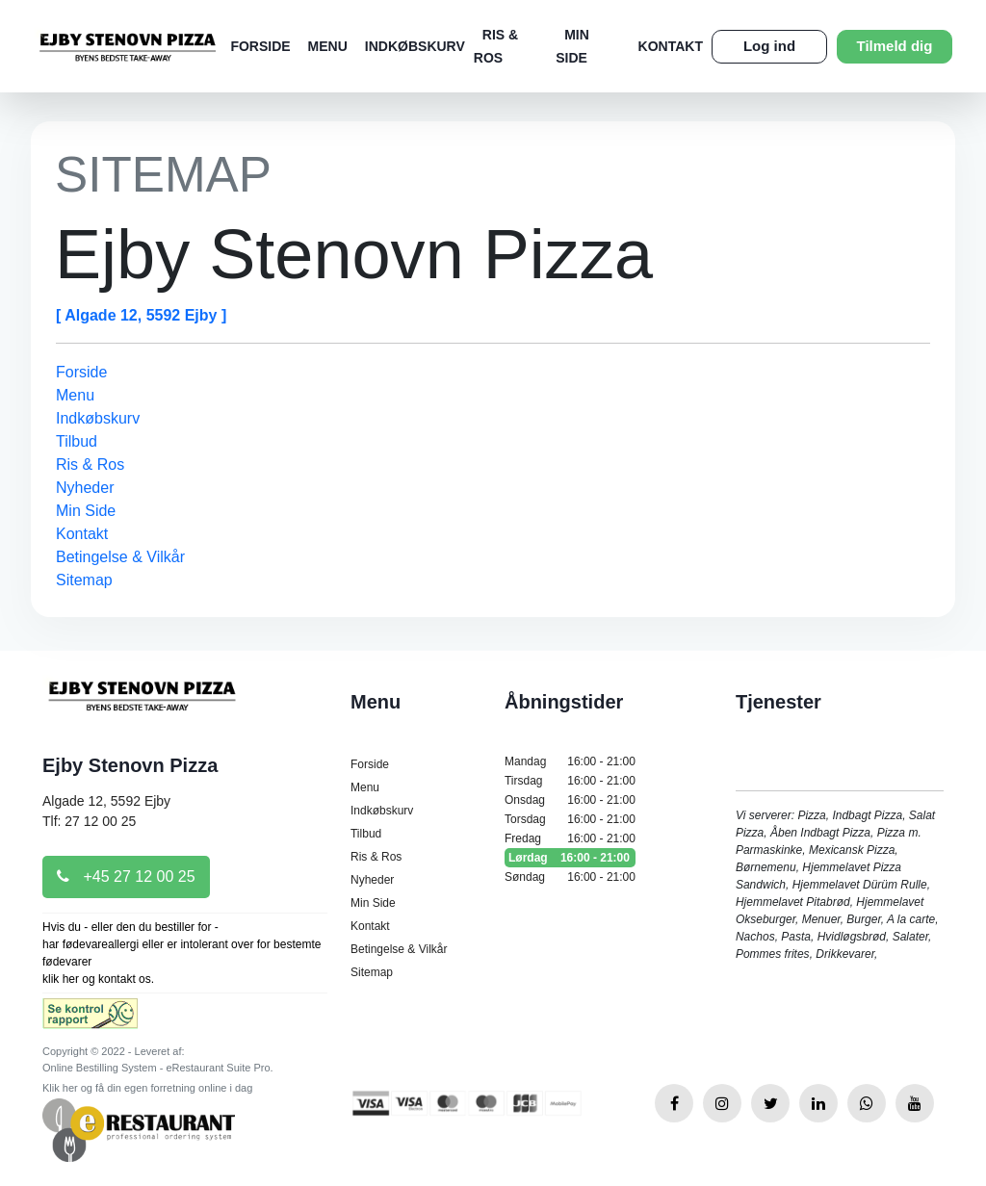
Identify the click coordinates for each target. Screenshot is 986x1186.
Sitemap (84, 580)
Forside (260, 46)
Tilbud (76, 441)
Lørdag (570, 857)
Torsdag (570, 819)
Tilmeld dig (895, 46)
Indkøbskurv (415, 46)
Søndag (570, 877)
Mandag (570, 761)
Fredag (570, 838)
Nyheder (85, 487)
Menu (328, 46)
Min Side (86, 511)
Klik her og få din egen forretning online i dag (147, 1088)
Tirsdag (570, 780)
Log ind (769, 46)
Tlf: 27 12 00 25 (89, 821)
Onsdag (570, 800)
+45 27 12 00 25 (126, 876)
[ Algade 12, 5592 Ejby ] (141, 315)
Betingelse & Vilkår (120, 557)
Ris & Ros (90, 464)
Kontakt (670, 46)
